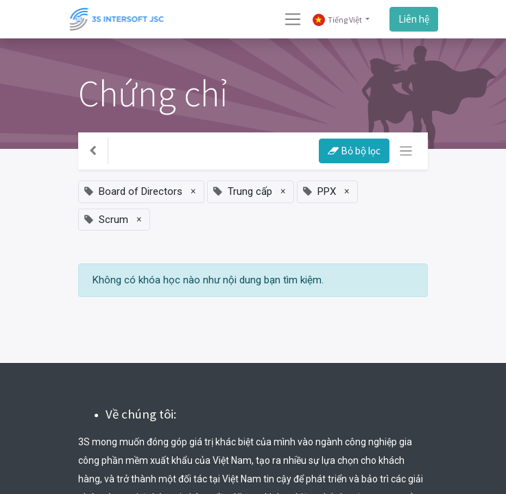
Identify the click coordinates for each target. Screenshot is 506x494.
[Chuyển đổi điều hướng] (406, 151)
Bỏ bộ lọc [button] (354, 150)
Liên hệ (413, 18)
